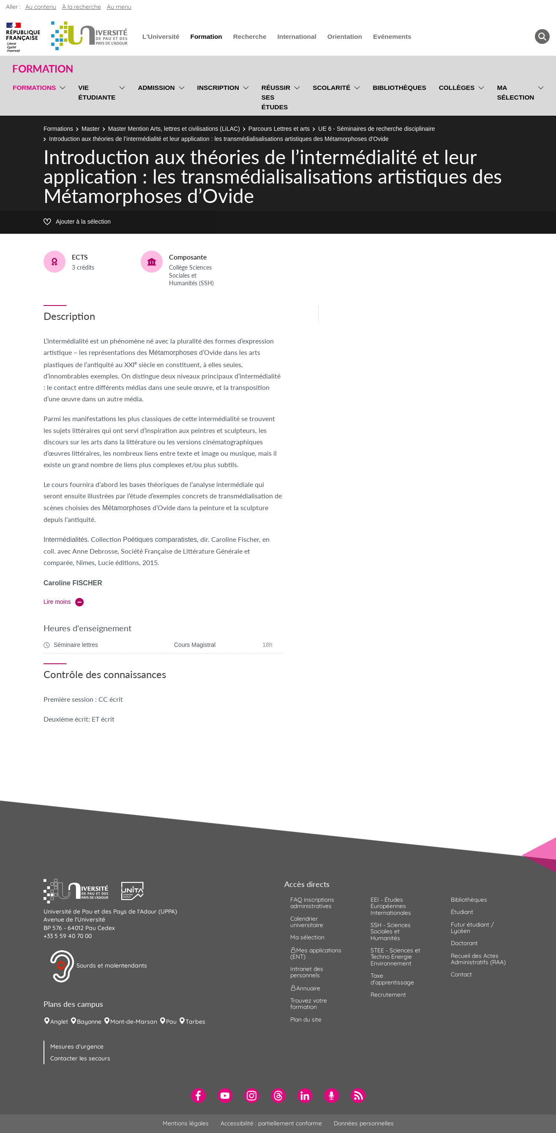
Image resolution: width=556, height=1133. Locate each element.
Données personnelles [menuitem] (364, 1123)
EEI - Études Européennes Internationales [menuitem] (391, 906)
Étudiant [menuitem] (462, 912)
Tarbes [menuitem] (195, 1021)
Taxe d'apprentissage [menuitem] (392, 979)
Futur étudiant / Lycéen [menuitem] (472, 928)
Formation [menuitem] (206, 36)
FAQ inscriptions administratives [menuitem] (312, 903)
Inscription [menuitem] (218, 87)
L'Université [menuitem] (160, 36)
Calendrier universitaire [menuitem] (306, 922)
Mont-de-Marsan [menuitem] (133, 1021)
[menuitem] (198, 1095)
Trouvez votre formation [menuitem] (308, 1004)
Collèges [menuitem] (457, 87)
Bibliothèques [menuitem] (399, 87)
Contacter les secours (80, 1058)
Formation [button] (42, 69)
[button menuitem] (542, 36)
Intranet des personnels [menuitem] (306, 972)
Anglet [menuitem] (59, 1021)
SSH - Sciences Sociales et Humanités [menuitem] (391, 931)
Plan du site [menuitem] (306, 1019)
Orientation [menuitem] (344, 36)
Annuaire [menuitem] (305, 988)
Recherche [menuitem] (250, 36)
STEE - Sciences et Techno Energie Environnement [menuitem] (395, 956)
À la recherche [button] (81, 7)
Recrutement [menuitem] (388, 994)
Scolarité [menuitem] (331, 87)
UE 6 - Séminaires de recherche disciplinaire (376, 128)
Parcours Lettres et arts (279, 128)
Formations (58, 128)
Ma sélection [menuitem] (515, 92)
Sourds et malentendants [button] (98, 966)
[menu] (61, 96)
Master (91, 128)
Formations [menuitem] (34, 87)
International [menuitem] (296, 36)
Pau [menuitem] (171, 1021)
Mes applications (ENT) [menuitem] (315, 953)
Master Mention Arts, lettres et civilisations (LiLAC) (174, 128)
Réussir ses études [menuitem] (276, 97)
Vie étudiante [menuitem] (96, 92)
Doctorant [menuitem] (464, 943)
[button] (82, 890)
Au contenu (40, 7)
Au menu (119, 7)
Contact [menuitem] (461, 974)
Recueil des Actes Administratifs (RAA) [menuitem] (478, 959)
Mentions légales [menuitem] (186, 1123)
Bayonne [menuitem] (89, 1021)
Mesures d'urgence (77, 1046)
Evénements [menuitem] (392, 36)
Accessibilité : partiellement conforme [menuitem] (271, 1123)
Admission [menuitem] (156, 87)
